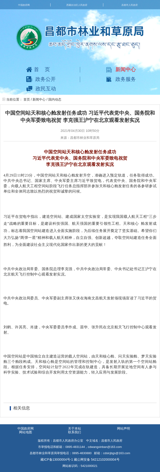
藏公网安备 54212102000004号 (97, 459)
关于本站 (74, 428)
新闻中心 (121, 69)
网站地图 (25, 432)
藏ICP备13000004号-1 (56, 459)
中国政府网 (24, 5)
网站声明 (123, 428)
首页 (41, 69)
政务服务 (121, 79)
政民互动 (41, 89)
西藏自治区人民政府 (76, 5)
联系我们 (74, 432)
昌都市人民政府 (129, 5)
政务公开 (41, 79)
